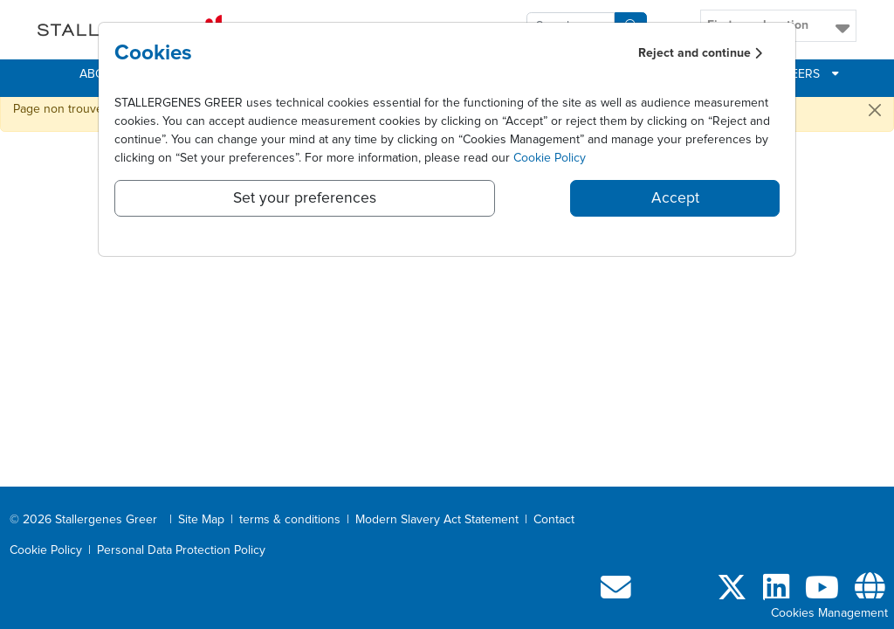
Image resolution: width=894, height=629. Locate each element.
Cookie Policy (549, 158)
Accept (675, 198)
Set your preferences (304, 198)
